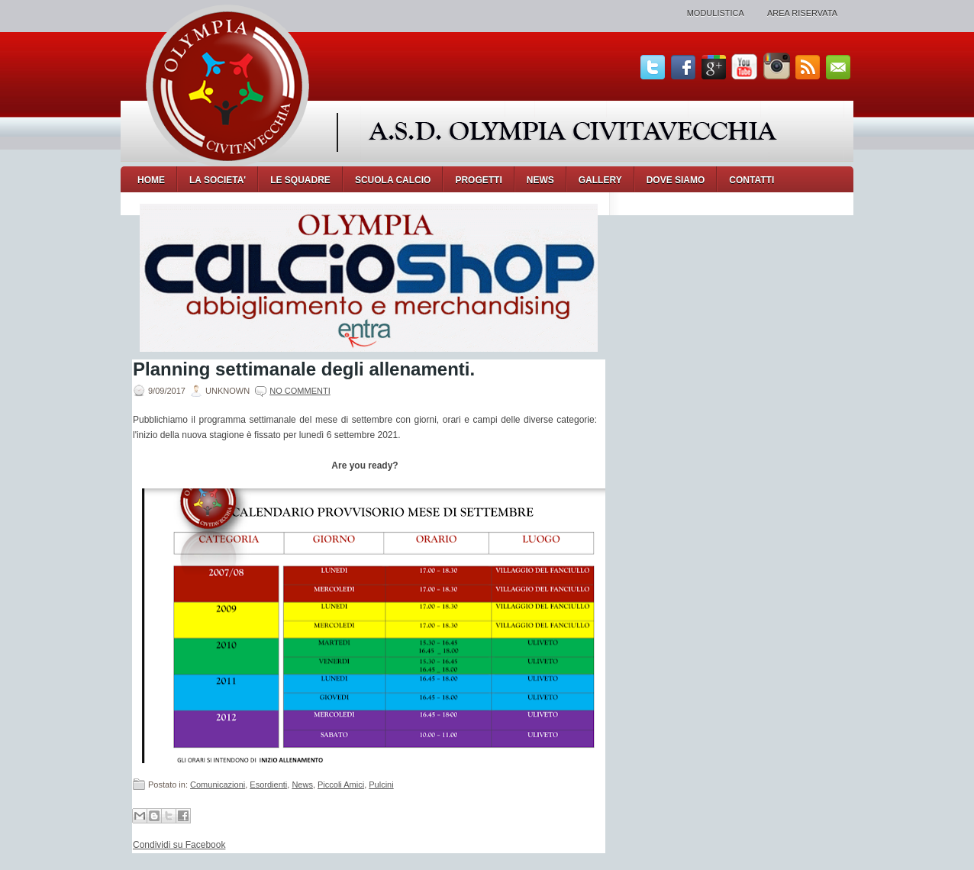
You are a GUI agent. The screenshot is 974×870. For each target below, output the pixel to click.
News (302, 784)
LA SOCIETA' (217, 180)
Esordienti (268, 784)
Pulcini (381, 784)
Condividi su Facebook (179, 844)
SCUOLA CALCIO (393, 180)
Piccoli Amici (341, 784)
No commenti (299, 390)
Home (151, 180)
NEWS (540, 180)
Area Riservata (802, 13)
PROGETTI (478, 180)
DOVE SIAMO (676, 180)
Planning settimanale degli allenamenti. (304, 369)
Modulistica (715, 13)
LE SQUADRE (300, 180)
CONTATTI (751, 180)
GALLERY (600, 180)
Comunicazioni (217, 784)
